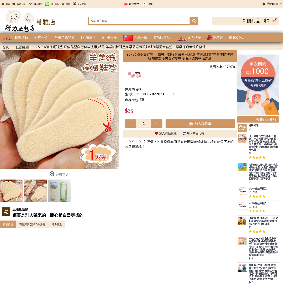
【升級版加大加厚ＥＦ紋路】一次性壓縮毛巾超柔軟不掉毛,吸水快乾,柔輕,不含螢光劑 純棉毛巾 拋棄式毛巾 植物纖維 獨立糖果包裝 (263, 143)
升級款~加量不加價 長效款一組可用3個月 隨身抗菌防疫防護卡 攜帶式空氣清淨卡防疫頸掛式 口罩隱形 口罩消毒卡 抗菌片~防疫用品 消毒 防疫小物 (263, 272)
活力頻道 (57, 224)
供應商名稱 (133, 89)
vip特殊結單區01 (258, 203)
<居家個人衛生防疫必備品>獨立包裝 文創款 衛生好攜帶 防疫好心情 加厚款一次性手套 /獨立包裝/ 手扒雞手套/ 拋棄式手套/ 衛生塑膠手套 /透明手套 (263, 172)
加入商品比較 (195, 133)
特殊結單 (254, 125)
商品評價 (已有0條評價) (32, 224)
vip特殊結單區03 (258, 188)
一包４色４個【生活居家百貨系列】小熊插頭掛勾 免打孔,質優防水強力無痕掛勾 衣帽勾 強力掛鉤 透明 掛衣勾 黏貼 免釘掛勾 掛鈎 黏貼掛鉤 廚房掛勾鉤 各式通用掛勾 (263, 247)
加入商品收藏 (168, 133)
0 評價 (148, 142)
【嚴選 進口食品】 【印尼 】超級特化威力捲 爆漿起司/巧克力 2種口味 (263, 221)
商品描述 (8, 224)
